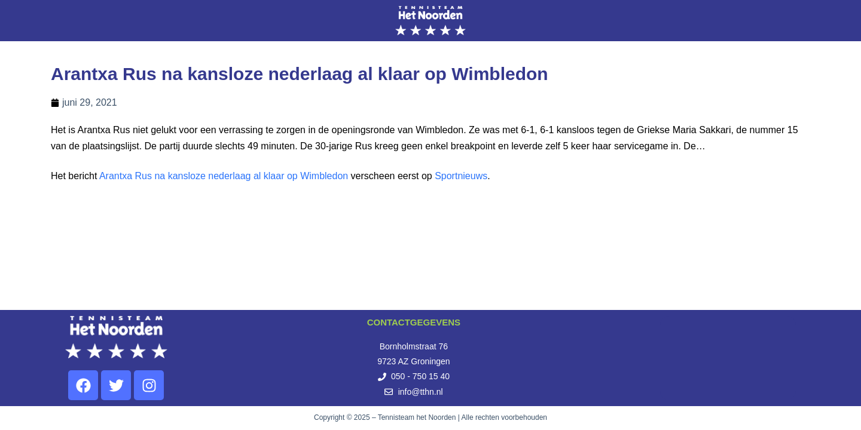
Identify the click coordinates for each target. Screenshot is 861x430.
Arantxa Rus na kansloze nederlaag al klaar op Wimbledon (223, 176)
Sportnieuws (461, 176)
